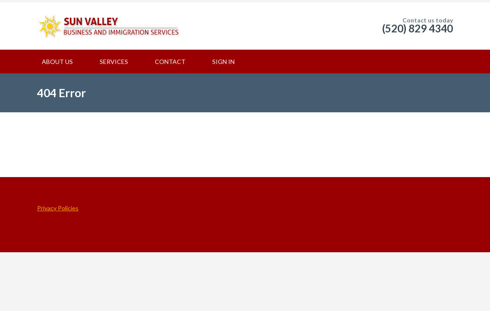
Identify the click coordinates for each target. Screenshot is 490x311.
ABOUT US (57, 61)
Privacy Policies (58, 208)
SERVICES (114, 61)
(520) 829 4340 (417, 28)
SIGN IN (223, 61)
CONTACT (170, 61)
